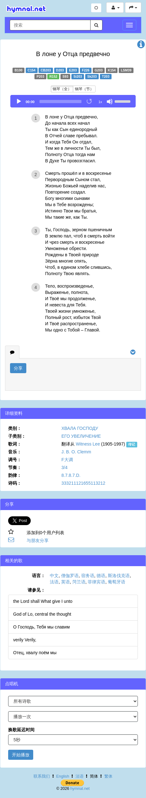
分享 (18, 368)
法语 (54, 581)
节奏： (14, 467)
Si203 (78, 76)
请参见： (36, 589)
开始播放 (20, 754)
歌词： (14, 443)
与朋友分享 (38, 540)
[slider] (60, 101)
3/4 (64, 467)
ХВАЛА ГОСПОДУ (79, 428)
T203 (105, 76)
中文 (54, 575)
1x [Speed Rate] (100, 102)
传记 (131, 444)
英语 (65, 581)
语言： (38, 575)
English (62, 776)
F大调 (67, 459)
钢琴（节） (84, 89)
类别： (14, 428)
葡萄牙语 (116, 581)
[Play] (19, 101)
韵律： (14, 475)
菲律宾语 (96, 581)
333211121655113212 (83, 483)
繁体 (108, 776)
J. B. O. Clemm (76, 451)
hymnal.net (80, 788)
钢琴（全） (62, 89)
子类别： (17, 436)
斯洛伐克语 (119, 575)
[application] (73, 101)
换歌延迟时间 (21, 729)
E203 (73, 70)
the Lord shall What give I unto (42, 601)
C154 (31, 70)
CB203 (46, 70)
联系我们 (42, 776)
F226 (85, 70)
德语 (100, 575)
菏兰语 (79, 581)
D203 (60, 70)
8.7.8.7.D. (71, 475)
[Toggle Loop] (89, 101)
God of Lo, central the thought (42, 614)
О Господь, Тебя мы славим (41, 626)
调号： (14, 459)
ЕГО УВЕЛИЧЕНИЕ (81, 436)
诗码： (14, 483)
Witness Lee (88, 443)
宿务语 (87, 575)
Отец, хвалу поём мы (34, 652)
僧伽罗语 (70, 575)
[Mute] (110, 101)
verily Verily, (24, 639)
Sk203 (91, 76)
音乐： (14, 451)
